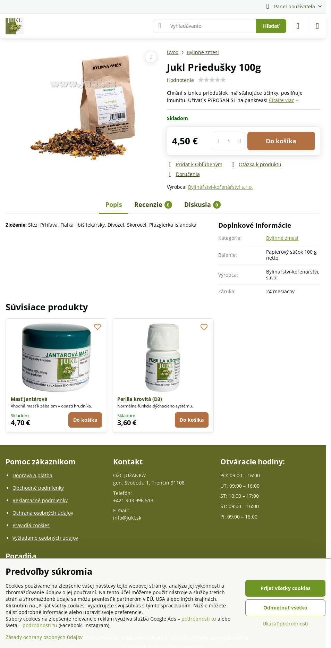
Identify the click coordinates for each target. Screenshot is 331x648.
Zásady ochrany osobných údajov (44, 637)
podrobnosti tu (198, 618)
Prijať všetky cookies (286, 588)
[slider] (212, 80)
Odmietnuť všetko (285, 607)
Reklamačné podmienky (40, 500)
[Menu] (317, 26)
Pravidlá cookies (31, 525)
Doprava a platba (32, 475)
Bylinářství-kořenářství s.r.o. (220, 187)
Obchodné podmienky (38, 488)
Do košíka (281, 141)
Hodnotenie (180, 80)
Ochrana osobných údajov (42, 513)
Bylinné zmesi (282, 238)
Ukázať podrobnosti (285, 623)
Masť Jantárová (29, 399)
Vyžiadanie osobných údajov (45, 538)
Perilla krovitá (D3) (139, 399)
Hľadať (271, 26)
